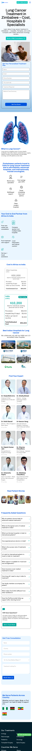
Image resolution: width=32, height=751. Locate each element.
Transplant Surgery (7, 742)
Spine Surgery (20, 742)
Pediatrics (4, 739)
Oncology (19, 739)
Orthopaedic (20, 736)
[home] (4, 2)
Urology (3, 733)
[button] (30, 2)
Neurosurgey (5, 736)
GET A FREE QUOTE (22, 2)
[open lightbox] (4, 500)
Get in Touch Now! (9, 624)
